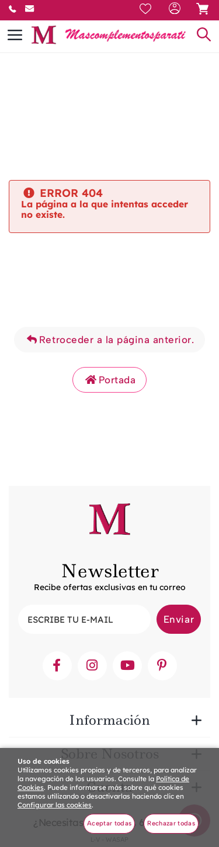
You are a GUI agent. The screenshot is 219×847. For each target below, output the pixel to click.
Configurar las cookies (55, 804)
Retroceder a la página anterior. (109, 339)
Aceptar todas (109, 823)
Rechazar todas (171, 823)
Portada (110, 379)
